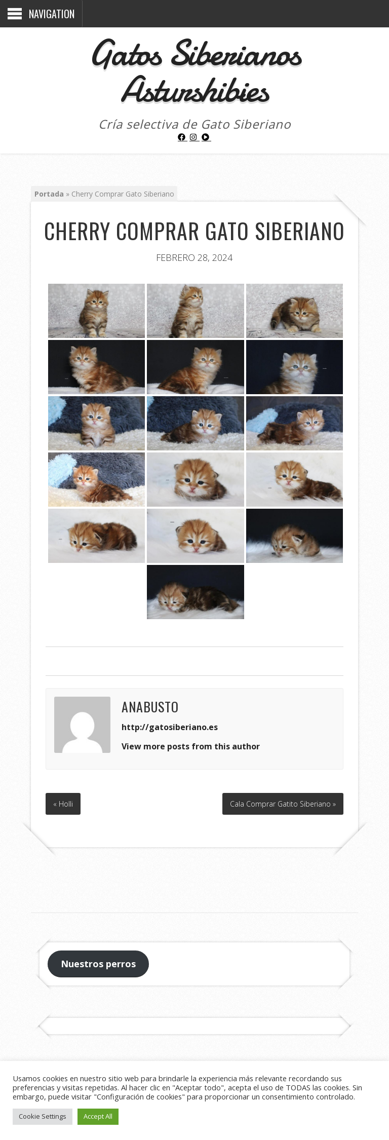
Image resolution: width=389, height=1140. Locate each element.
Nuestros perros (98, 964)
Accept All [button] (98, 1116)
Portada (49, 194)
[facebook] (183, 137)
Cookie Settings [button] (42, 1116)
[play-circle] (207, 137)
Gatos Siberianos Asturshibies (194, 71)
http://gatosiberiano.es (170, 727)
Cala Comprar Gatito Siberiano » (283, 804)
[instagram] (194, 137)
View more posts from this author (191, 746)
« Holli (63, 804)
